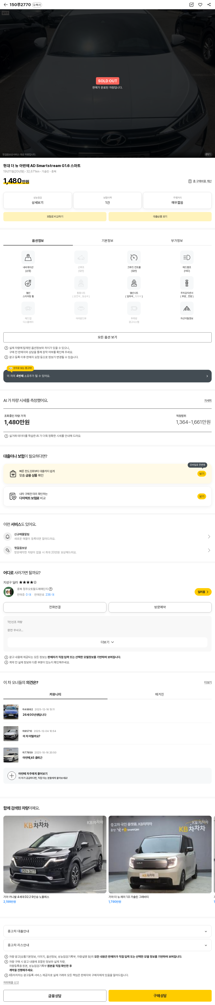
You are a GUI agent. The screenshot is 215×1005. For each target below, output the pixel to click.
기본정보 (107, 241)
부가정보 (177, 241)
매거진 (159, 694)
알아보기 (107, 473)
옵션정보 (38, 241)
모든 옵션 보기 (107, 337)
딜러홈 (201, 592)
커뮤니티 (55, 694)
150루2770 (26, 4)
